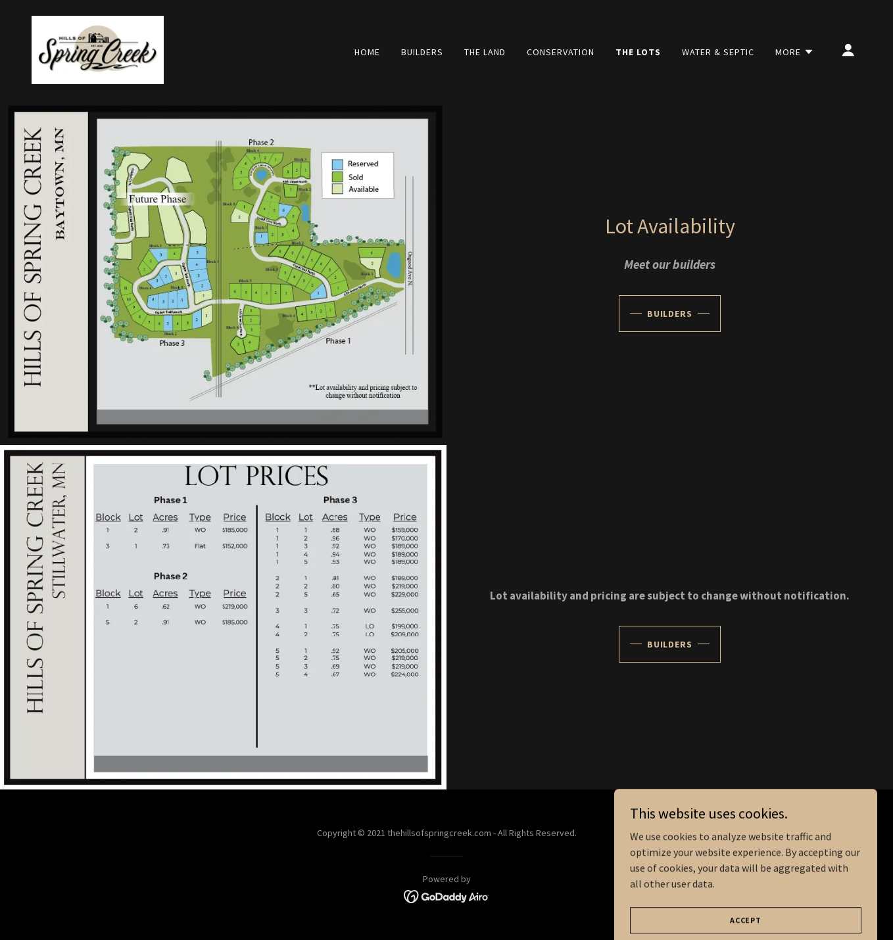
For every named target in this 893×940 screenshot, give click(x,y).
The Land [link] (485, 52)
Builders (670, 313)
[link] (98, 48)
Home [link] (367, 52)
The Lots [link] (638, 52)
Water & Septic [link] (718, 52)
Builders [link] (422, 52)
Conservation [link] (560, 52)
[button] (794, 52)
